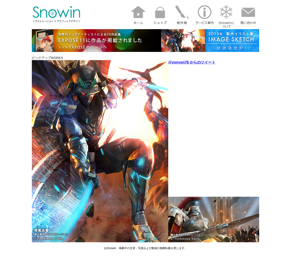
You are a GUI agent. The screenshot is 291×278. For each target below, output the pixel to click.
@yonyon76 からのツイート (191, 62)
